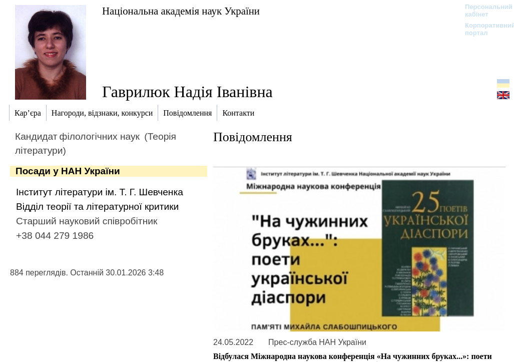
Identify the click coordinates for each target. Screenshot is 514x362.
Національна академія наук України (181, 11)
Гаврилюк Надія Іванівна (187, 92)
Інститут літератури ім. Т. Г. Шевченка (99, 192)
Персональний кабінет (483, 10)
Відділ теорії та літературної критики (97, 206)
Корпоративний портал (483, 29)
